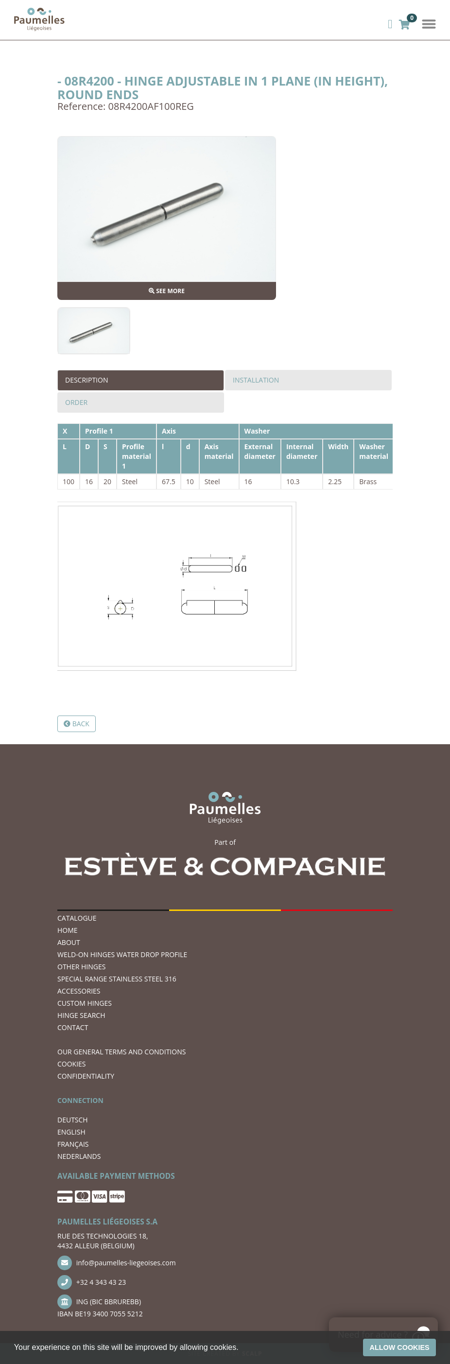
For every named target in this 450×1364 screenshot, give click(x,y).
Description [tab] (86, 380)
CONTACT (72, 1027)
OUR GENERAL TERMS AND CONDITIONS (121, 1051)
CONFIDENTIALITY (85, 1076)
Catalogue (77, 918)
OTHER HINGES (81, 966)
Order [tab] (76, 402)
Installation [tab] (256, 380)
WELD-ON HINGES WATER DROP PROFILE (122, 954)
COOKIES (71, 1063)
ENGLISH (71, 1132)
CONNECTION (80, 1100)
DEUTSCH (72, 1119)
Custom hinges (84, 1003)
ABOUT (68, 942)
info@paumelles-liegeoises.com (116, 1263)
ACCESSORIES (79, 991)
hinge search (81, 1015)
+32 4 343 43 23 (91, 1282)
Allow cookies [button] (400, 1347)
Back (76, 723)
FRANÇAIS (73, 1144)
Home (67, 930)
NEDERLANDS (79, 1156)
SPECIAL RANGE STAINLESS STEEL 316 (116, 978)
